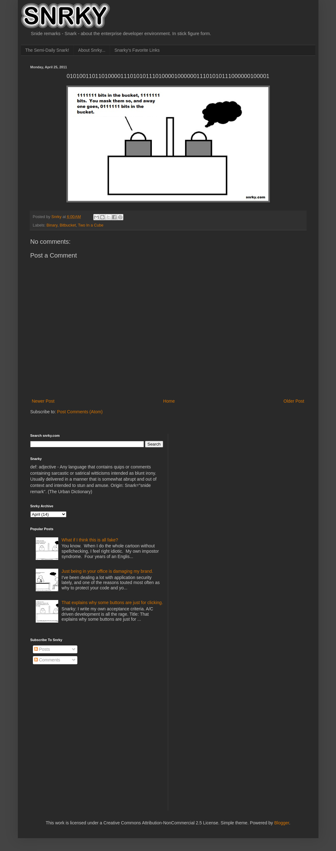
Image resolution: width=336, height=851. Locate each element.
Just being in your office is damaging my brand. (107, 571)
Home (169, 401)
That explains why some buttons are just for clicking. (112, 602)
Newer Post (43, 401)
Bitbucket (67, 225)
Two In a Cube (90, 225)
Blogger (281, 822)
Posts (42, 649)
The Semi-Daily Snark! (47, 50)
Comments (47, 659)
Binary (52, 225)
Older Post (293, 401)
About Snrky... (92, 50)
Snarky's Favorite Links (136, 50)
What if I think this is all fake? (90, 539)
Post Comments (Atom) (79, 411)
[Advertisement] (221, 473)
